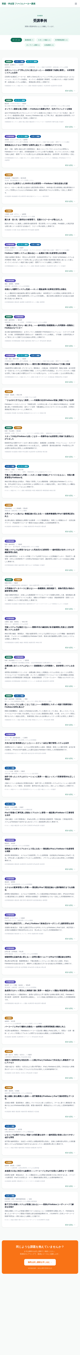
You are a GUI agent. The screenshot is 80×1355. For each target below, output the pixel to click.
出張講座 (49, 45)
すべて (16, 40)
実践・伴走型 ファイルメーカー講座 (18, 4)
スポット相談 (44, 40)
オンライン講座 (33, 45)
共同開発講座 (61, 40)
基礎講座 (29, 40)
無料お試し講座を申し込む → (40, 1262)
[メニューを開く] (76, 3)
